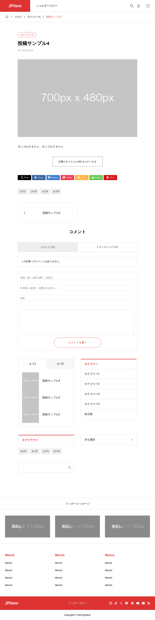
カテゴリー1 (91, 373)
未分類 (88, 414)
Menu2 (8, 563)
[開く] (148, 6)
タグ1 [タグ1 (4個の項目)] (23, 451)
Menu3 (8, 570)
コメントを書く (77, 342)
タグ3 (45, 191)
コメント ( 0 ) (48, 247)
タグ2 (34, 191)
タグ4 (56, 191)
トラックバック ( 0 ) (107, 247)
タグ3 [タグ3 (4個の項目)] (46, 451)
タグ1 (23, 191)
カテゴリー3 (91, 394)
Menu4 (8, 577)
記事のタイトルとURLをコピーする (77, 161)
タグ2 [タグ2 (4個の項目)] (35, 451)
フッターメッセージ (77, 503)
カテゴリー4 (27, 34)
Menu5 (8, 585)
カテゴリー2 (91, 383)
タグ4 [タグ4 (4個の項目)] (57, 451)
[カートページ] (138, 6)
